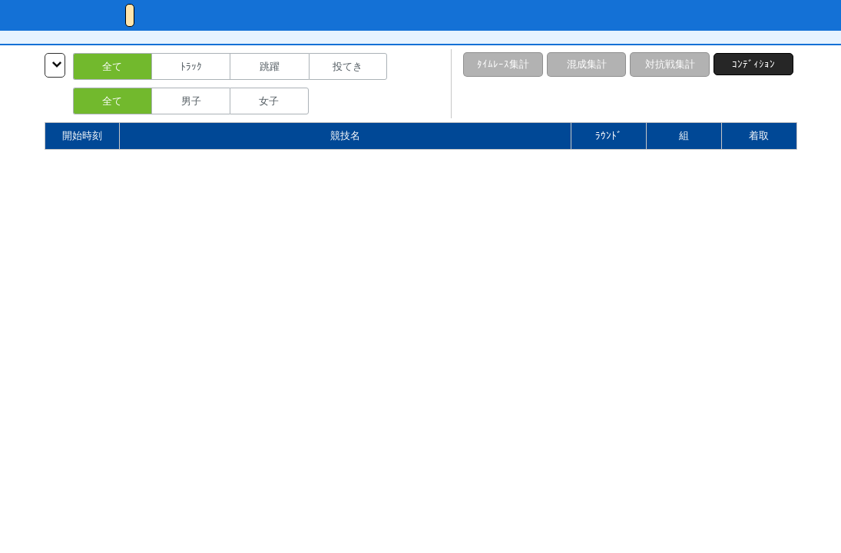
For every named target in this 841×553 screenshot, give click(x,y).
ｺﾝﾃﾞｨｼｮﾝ (753, 64)
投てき (348, 66)
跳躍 (270, 66)
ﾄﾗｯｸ (191, 66)
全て (112, 66)
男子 (191, 101)
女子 (269, 101)
